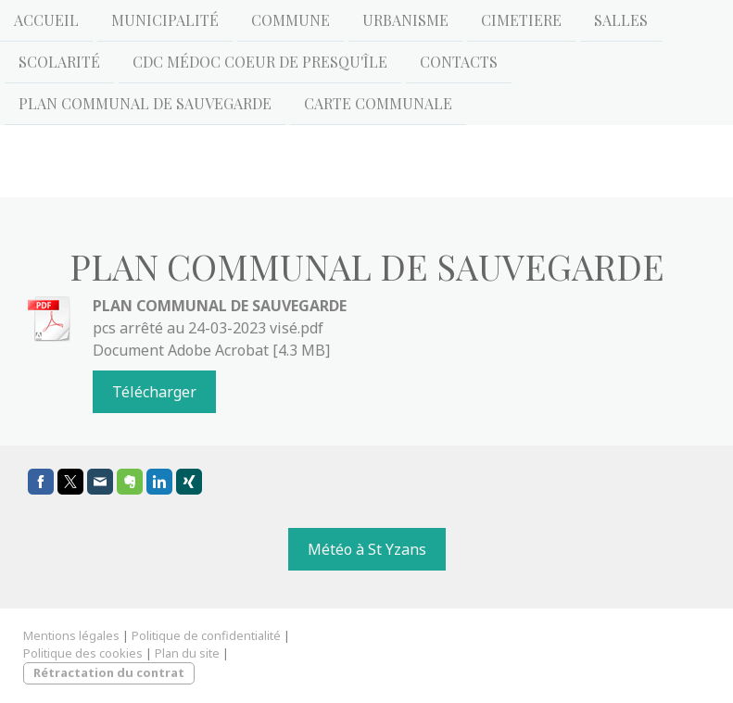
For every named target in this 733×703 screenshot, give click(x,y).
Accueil (46, 20)
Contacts (459, 63)
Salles (621, 20)
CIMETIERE (521, 20)
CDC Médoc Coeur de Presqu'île (260, 63)
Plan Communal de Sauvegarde (145, 107)
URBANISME (405, 20)
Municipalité (165, 20)
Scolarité (59, 63)
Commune (290, 20)
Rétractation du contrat (108, 672)
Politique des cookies (83, 653)
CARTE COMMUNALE (378, 107)
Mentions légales (71, 635)
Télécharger (154, 392)
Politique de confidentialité (206, 635)
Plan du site (187, 653)
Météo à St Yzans (367, 549)
